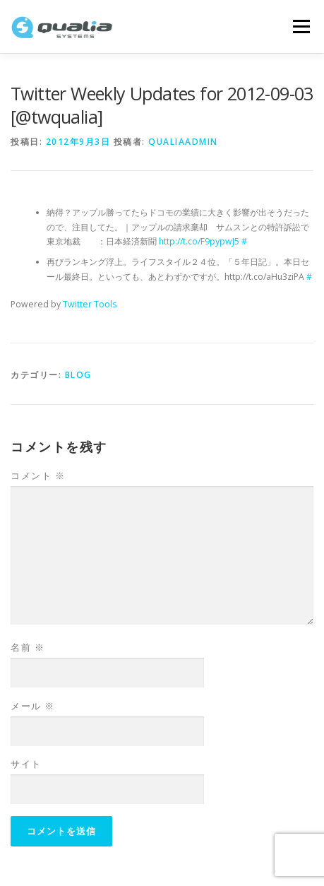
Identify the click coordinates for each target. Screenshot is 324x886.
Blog (78, 375)
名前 (27, 647)
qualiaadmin (183, 142)
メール (33, 705)
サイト (26, 763)
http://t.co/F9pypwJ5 (199, 241)
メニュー (301, 26)
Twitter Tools (89, 304)
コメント (38, 475)
